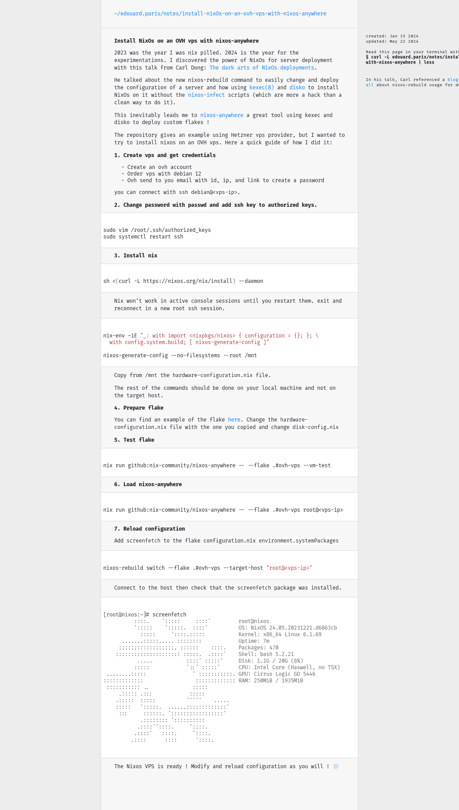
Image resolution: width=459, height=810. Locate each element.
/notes (169, 14)
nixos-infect (206, 95)
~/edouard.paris (137, 14)
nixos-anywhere (221, 115)
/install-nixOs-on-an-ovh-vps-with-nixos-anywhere (252, 14)
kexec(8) (261, 87)
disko (297, 87)
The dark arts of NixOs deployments (262, 68)
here (234, 420)
